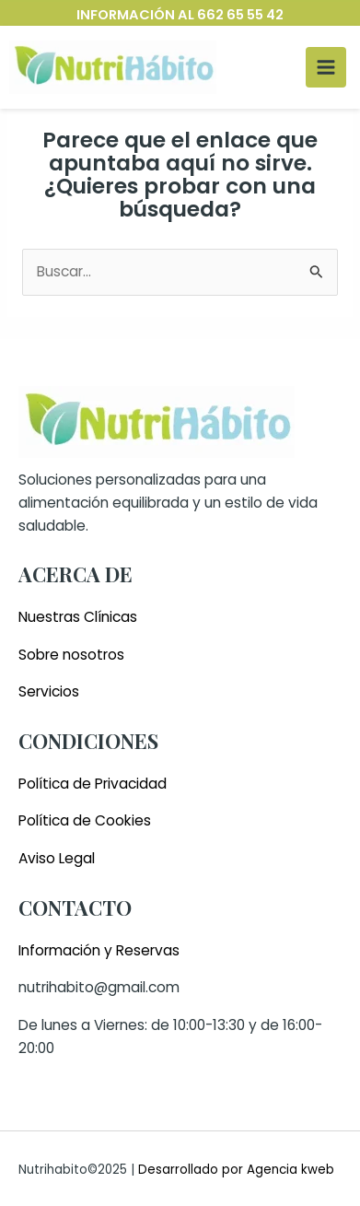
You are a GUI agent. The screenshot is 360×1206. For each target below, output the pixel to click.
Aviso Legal (56, 858)
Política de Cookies (84, 820)
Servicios (48, 691)
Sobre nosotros (71, 654)
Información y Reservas (99, 950)
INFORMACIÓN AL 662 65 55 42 (180, 15)
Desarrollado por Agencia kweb (234, 1169)
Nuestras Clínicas (77, 616)
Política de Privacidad (92, 783)
